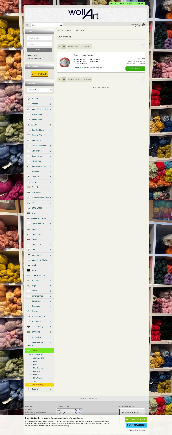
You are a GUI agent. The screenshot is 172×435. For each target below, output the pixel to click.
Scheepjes (33, 307)
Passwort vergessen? (34, 59)
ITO (31, 204)
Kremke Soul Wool (36, 219)
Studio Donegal (35, 327)
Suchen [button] (113, 3)
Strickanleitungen (36, 317)
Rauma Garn (34, 281)
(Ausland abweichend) (96, 68)
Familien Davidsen (37, 167)
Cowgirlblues (34, 152)
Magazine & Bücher (37, 261)
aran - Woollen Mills (37, 110)
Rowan (32, 292)
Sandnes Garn (35, 297)
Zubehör (33, 390)
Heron (33, 365)
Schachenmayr (35, 302)
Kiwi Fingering (36, 369)
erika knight (34, 162)
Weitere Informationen (137, 430)
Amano (32, 99)
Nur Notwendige (136, 425)
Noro (31, 271)
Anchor (32, 105)
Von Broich (34, 338)
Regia (31, 286)
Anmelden (39, 51)
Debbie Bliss (34, 157)
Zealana (32, 351)
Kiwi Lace (34, 372)
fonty (31, 183)
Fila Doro (33, 177)
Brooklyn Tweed (36, 136)
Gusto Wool (34, 193)
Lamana (33, 230)
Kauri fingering (36, 385)
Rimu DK (34, 375)
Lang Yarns (34, 245)
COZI (33, 362)
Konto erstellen (32, 56)
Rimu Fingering (36, 379)
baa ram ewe (34, 120)
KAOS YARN (34, 209)
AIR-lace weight (36, 359)
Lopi (31, 250)
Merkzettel (139, 3)
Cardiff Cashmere (36, 146)
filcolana (33, 172)
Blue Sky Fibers (35, 131)
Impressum (29, 410)
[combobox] (74, 47)
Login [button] (129, 3)
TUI (32, 382)
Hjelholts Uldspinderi (38, 198)
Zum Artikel (135, 69)
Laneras (32, 240)
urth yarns (33, 332)
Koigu (31, 214)
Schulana (33, 312)
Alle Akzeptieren (136, 419)
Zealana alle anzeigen (36, 355)
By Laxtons (34, 141)
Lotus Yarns (34, 256)
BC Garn (32, 125)
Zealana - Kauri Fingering (84, 56)
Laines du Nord (35, 224)
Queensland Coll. (36, 276)
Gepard (32, 188)
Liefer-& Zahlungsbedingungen (35, 413)
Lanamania (34, 235)
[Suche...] (27, 25)
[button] (122, 3)
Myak (31, 266)
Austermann (34, 115)
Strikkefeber (34, 322)
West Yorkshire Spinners (35, 344)
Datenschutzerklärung (61, 426)
